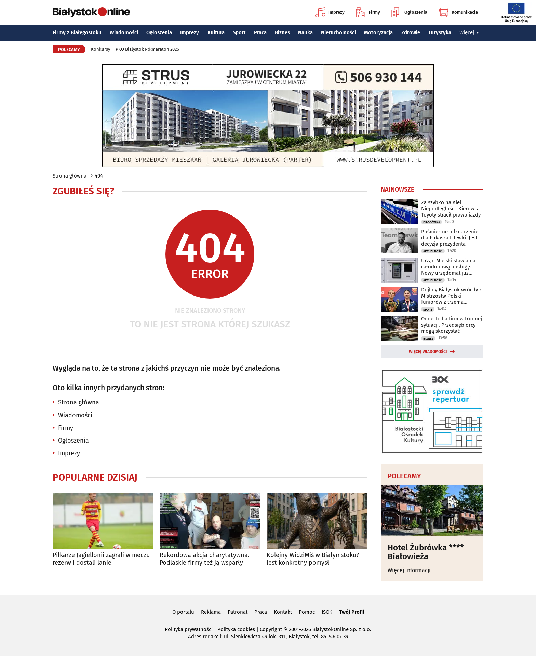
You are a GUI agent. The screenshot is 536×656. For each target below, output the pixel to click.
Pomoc (307, 612)
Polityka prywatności (189, 629)
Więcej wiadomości (428, 351)
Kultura (216, 32)
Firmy (368, 12)
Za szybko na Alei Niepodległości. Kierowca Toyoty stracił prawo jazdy (451, 208)
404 (99, 176)
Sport (239, 32)
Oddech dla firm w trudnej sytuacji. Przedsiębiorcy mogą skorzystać (451, 325)
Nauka (305, 32)
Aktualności (433, 251)
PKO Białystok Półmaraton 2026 (147, 49)
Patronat (237, 612)
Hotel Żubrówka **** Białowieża (426, 552)
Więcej (469, 32)
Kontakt (283, 612)
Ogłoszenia (409, 12)
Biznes (282, 32)
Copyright (271, 629)
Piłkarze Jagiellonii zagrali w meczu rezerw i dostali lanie (101, 559)
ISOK (327, 612)
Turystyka (439, 32)
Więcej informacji (409, 570)
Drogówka (431, 222)
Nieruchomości (338, 32)
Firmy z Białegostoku (77, 32)
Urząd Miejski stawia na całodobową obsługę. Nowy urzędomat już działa (448, 267)
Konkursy (100, 49)
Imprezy (330, 12)
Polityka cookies (236, 629)
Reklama (211, 612)
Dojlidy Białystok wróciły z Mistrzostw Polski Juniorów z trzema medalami (451, 296)
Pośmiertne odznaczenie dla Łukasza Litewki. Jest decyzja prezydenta (449, 237)
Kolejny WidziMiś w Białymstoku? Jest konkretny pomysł (313, 559)
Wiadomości (124, 32)
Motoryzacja (378, 32)
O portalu (183, 612)
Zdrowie (410, 32)
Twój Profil (351, 612)
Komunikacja (458, 12)
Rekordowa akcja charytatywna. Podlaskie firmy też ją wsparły (204, 559)
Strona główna (69, 176)
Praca (260, 32)
